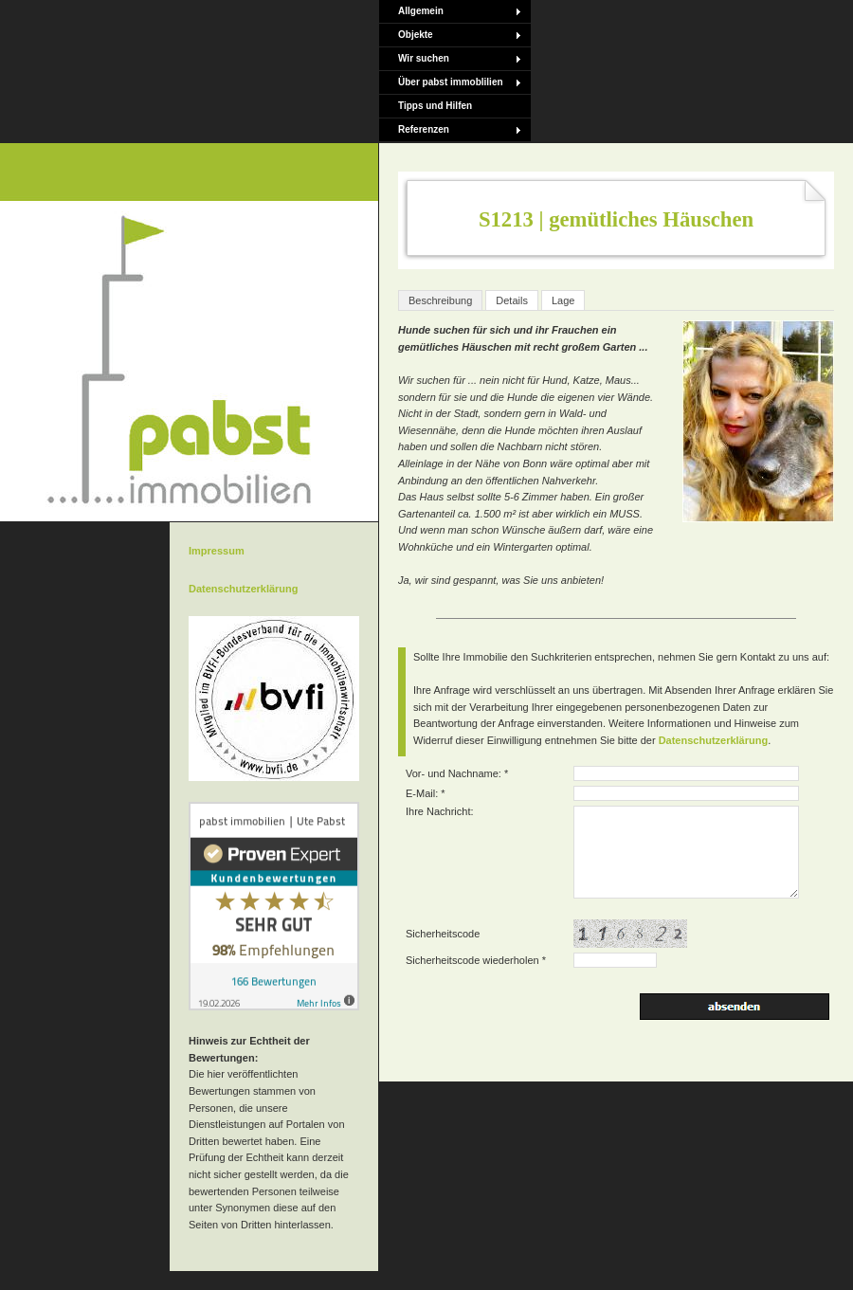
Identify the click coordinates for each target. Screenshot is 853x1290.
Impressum (217, 550)
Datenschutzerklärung (714, 740)
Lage (563, 300)
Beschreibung (440, 300)
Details (512, 300)
